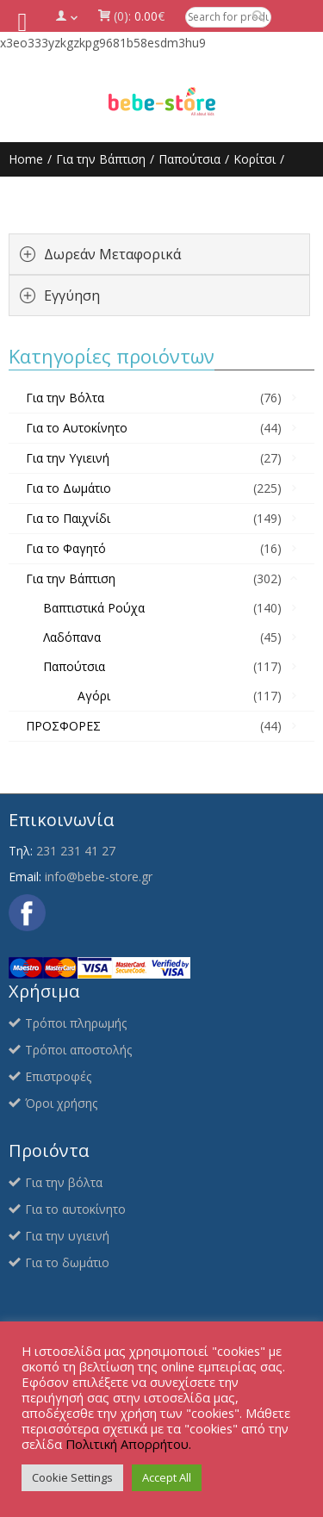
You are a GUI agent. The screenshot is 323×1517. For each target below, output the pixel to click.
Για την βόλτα (63, 1182)
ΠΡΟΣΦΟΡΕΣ (63, 726)
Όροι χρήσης (61, 1103)
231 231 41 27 (75, 850)
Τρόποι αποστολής (78, 1049)
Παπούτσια (189, 159)
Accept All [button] (166, 1477)
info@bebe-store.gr (98, 876)
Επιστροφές (58, 1076)
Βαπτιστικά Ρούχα (94, 608)
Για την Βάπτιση (101, 159)
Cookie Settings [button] (72, 1477)
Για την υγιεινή (67, 1236)
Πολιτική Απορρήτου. (128, 1443)
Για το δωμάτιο (67, 1262)
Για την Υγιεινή (67, 458)
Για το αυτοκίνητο (75, 1209)
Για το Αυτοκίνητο (76, 428)
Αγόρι (94, 695)
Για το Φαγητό (66, 548)
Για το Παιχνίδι (68, 518)
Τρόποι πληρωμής (76, 1023)
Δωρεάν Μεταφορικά (112, 254)
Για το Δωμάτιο (68, 488)
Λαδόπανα (72, 637)
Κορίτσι (254, 159)
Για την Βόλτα (65, 397)
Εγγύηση (72, 295)
